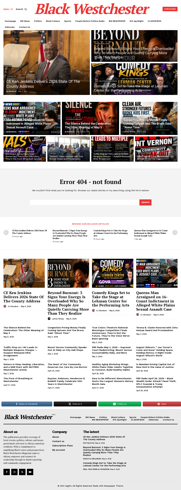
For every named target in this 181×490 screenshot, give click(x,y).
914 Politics (11, 76)
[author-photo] (5, 306)
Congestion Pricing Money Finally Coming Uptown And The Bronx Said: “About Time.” (67, 330)
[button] (22, 9)
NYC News (128, 115)
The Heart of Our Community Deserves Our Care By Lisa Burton (67, 365)
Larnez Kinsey (58, 319)
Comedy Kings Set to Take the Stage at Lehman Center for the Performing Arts (110, 233)
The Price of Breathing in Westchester (17, 380)
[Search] (145, 202)
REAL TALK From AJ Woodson (106, 81)
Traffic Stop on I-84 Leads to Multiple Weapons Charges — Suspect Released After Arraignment (20, 351)
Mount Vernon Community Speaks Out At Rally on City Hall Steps (67, 348)
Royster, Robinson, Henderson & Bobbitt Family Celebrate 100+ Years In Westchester (66, 381)
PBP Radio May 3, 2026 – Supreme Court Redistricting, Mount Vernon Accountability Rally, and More (112, 350)
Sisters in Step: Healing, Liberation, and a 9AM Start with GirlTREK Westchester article (24, 367)
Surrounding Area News (102, 151)
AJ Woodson (13, 306)
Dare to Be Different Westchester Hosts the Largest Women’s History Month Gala (112, 381)
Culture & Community (74, 119)
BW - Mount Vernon (144, 153)
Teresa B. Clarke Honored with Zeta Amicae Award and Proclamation (157, 329)
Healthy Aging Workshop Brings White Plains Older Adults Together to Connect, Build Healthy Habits (112, 367)
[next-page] (175, 232)
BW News (10, 115)
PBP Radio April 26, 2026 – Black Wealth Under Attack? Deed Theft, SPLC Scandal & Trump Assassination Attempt (156, 382)
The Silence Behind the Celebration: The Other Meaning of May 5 (23, 330)
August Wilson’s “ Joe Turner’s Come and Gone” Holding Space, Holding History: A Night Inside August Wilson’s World (154, 351)
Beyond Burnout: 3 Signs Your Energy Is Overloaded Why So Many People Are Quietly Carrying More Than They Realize (70, 234)
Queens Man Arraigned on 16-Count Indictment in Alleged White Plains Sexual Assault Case (151, 233)
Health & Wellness (102, 44)
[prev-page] (6, 232)
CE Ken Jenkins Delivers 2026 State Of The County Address (29, 231)
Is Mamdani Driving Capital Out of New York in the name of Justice (155, 365)
